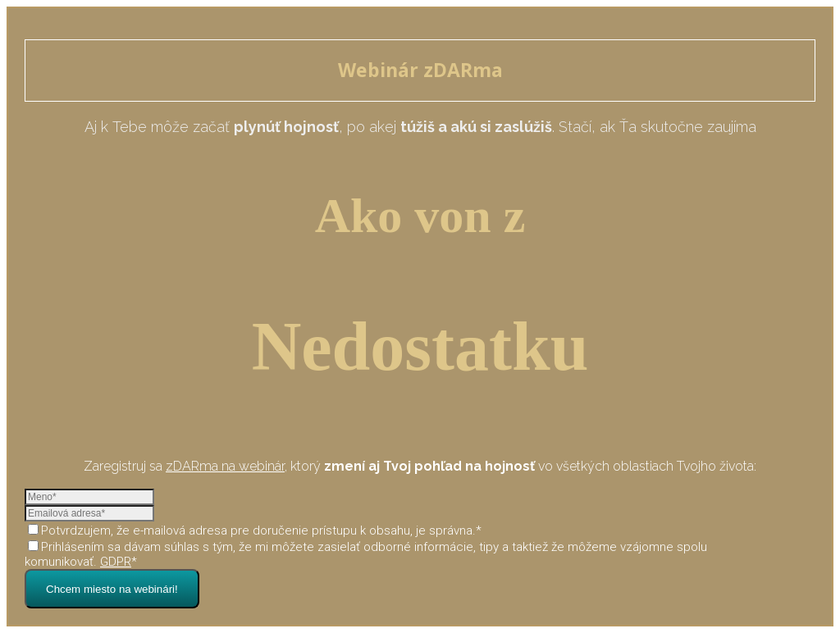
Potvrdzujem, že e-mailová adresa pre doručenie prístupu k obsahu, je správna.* (255, 530)
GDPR (115, 561)
